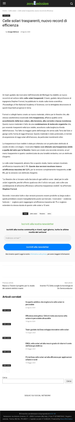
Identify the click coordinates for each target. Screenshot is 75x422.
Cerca (4, 377)
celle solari (33, 214)
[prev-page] (4, 370)
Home (4, 11)
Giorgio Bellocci (13, 32)
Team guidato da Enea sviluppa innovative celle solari (47, 330)
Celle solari (12, 11)
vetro (49, 214)
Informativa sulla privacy (38, 254)
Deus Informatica (66, 419)
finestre (42, 214)
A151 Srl (53, 414)
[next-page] (8, 370)
